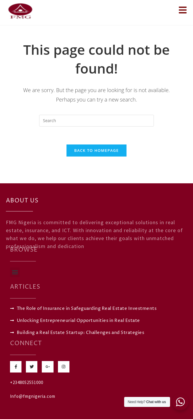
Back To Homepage (96, 150)
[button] (15, 272)
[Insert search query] (96, 121)
